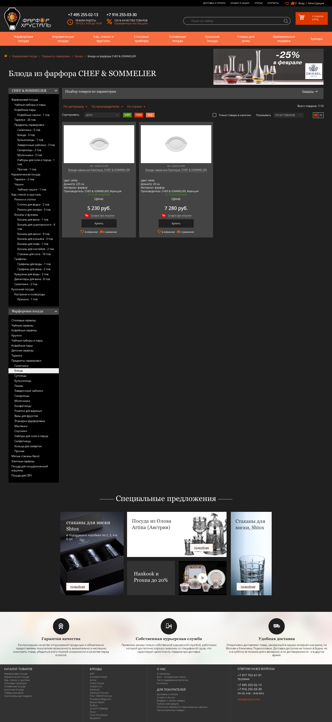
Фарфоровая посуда (23, 39)
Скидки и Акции (239, 2)
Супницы (20, 376)
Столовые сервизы (23, 320)
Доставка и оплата (214, 2)
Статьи (259, 2)
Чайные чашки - (32, 189)
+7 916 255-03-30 (250, 689)
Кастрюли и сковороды (29, 294)
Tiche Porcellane (99, 714)
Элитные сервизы (23, 461)
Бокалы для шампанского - (36, 227)
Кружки (16, 335)
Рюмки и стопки (25, 199)
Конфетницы (22, 406)
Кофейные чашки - (33, 115)
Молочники (22, 401)
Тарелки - (25, 120)
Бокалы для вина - (33, 219)
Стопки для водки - (33, 204)
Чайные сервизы (22, 325)
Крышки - (27, 299)
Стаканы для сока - (34, 254)
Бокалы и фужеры (26, 215)
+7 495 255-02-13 (250, 685)
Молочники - (29, 155)
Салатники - (29, 130)
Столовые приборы (141, 39)
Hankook (95, 689)
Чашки (19, 184)
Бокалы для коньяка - (35, 239)
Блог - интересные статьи (171, 676)
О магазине (163, 673)
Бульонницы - (30, 140)
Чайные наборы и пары (30, 105)
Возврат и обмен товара (171, 700)
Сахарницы (21, 396)
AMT (92, 673)
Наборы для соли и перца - (36, 162)
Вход (301, 3)
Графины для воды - (34, 264)
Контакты (273, 2)
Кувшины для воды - (31, 274)
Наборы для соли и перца (31, 436)
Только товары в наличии (232, 115)
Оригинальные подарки (284, 39)
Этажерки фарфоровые (29, 421)
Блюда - (26, 135)
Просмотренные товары (170, 710)
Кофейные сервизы (24, 330)
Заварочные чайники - (36, 145)
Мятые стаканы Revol (25, 456)
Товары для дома (246, 39)
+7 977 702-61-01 (250, 675)
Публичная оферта (167, 703)
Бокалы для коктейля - (35, 249)
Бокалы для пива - (33, 244)
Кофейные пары (25, 110)
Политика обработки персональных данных (182, 706)
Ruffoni (94, 705)
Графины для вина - (34, 269)
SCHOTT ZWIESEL (99, 708)
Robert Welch (97, 702)
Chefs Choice (97, 683)
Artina (93, 680)
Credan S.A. (96, 686)
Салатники (21, 366)
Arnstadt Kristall (98, 676)
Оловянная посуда (177, 39)
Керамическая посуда (63, 39)
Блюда (79, 56)
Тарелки (16, 355)
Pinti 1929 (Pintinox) (101, 695)
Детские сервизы (22, 350)
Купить (93, 223)
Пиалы (18, 386)
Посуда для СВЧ (21, 475)
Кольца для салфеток (28, 446)
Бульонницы (22, 381)
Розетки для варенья (28, 411)
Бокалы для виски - (33, 234)
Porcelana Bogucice (100, 699)
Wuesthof (95, 718)
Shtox (93, 711)
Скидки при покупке (97, 215)
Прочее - (27, 169)
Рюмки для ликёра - (34, 209)
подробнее (77, 587)
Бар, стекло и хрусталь (103, 39)
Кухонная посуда (212, 39)
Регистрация (316, 3)
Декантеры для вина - (32, 279)
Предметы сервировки (56, 56)
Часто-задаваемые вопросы (172, 680)
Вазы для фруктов (26, 416)
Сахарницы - (29, 150)
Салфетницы (22, 441)
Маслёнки (21, 426)
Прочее (19, 451)
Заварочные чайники (28, 391)
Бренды (316, 39)
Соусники (20, 431)
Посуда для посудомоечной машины (29, 468)
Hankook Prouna (99, 692)
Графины (20, 259)
